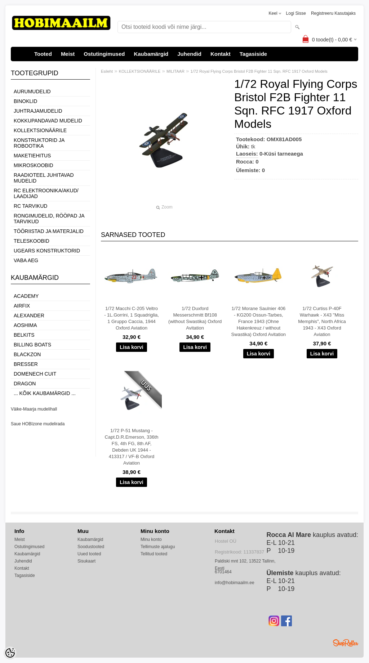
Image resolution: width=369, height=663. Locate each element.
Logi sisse (296, 13)
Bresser (26, 364)
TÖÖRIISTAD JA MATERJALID (49, 231)
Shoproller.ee (345, 642)
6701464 (223, 571)
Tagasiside (253, 54)
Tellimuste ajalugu (158, 546)
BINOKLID (25, 101)
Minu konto (151, 539)
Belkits (24, 335)
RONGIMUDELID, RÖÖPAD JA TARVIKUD (49, 218)
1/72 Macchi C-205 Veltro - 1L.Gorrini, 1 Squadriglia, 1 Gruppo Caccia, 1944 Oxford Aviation (131, 318)
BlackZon (27, 354)
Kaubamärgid (151, 54)
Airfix (22, 306)
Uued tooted (89, 553)
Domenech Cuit (35, 374)
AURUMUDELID (32, 91)
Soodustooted (90, 546)
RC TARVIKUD (30, 206)
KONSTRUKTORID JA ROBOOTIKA (39, 143)
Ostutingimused (104, 54)
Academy (26, 296)
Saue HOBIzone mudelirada (38, 423)
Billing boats (32, 345)
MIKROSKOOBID (33, 165)
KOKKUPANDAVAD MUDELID (48, 121)
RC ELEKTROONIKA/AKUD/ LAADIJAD (46, 193)
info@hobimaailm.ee (234, 582)
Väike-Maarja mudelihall (34, 409)
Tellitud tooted (154, 553)
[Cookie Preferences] (10, 652)
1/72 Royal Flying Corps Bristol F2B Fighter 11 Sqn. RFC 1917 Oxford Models (259, 71)
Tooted (43, 54)
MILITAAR (175, 71)
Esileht (107, 71)
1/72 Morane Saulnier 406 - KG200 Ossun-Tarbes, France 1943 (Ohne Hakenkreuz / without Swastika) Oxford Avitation (258, 321)
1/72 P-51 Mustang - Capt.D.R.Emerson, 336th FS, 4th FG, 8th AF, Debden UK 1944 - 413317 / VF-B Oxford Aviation (132, 447)
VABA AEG (26, 260)
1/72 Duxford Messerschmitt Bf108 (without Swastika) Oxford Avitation (195, 318)
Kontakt (220, 54)
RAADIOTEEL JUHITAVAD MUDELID (44, 178)
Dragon (25, 383)
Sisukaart (86, 561)
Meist (68, 54)
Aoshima (25, 325)
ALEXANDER (29, 315)
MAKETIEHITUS (32, 155)
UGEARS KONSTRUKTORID (47, 251)
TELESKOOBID (31, 241)
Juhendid (189, 54)
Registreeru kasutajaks (333, 13)
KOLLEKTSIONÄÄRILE (40, 130)
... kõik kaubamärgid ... (45, 393)
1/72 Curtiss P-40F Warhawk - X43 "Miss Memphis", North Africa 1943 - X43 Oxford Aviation (322, 321)
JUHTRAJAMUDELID (38, 111)
